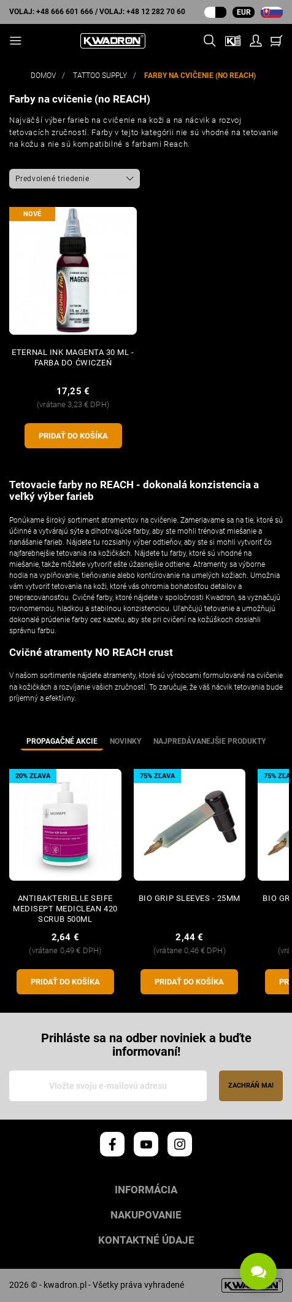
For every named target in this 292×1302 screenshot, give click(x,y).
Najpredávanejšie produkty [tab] (209, 741)
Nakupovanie (146, 1215)
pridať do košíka (73, 435)
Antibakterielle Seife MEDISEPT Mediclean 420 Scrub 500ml (65, 909)
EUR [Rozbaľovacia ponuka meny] (244, 12)
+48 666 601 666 (64, 11)
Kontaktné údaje (146, 1240)
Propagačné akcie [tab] (62, 741)
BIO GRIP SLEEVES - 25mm (189, 898)
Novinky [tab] (125, 741)
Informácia (146, 1190)
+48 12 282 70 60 (155, 11)
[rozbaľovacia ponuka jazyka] (272, 12)
